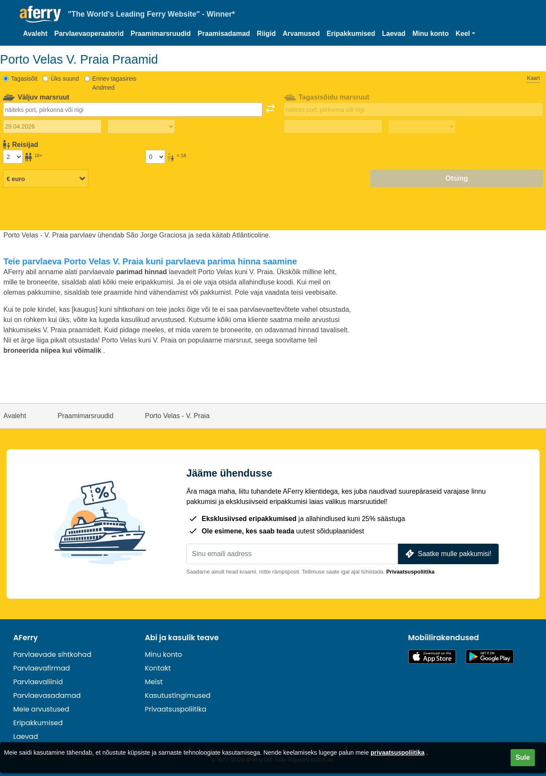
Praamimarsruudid (161, 33)
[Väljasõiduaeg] (141, 127)
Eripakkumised (351, 33)
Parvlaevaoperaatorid (89, 33)
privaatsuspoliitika (397, 752)
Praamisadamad (223, 33)
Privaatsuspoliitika (410, 571)
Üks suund (65, 78)
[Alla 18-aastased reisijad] (155, 157)
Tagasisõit (24, 78)
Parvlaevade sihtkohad (52, 654)
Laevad (394, 33)
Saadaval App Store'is (432, 657)
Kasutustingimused (178, 695)
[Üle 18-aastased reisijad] (13, 157)
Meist (154, 682)
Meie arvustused (41, 709)
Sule (523, 757)
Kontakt (158, 668)
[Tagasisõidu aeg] (422, 127)
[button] (465, 33)
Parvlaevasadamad (47, 695)
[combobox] (132, 109)
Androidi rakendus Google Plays (490, 657)
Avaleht (35, 33)
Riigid (266, 33)
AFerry (25, 638)
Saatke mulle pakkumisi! (447, 554)
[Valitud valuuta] (45, 179)
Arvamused (301, 33)
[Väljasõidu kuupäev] (52, 126)
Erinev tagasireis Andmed (114, 83)
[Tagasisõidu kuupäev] (333, 126)
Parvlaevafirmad (41, 668)
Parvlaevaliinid (38, 682)
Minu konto (430, 33)
